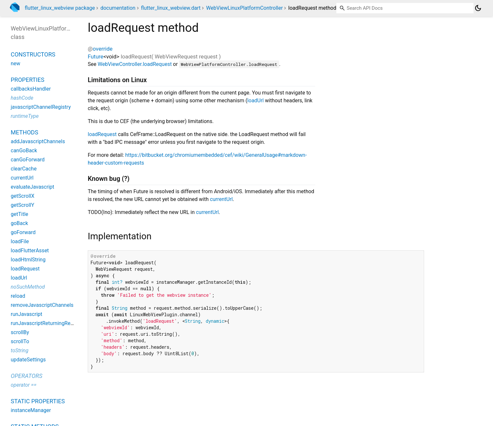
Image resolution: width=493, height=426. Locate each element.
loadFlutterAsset (30, 250)
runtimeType (25, 116)
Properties (27, 79)
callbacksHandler (31, 89)
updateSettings (28, 360)
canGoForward (28, 160)
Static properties (38, 401)
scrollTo (20, 341)
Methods (24, 132)
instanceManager (31, 410)
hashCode (22, 98)
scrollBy (20, 332)
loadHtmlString (28, 260)
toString (19, 350)
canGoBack (24, 150)
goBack (19, 223)
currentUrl (221, 199)
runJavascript (26, 314)
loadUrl (255, 100)
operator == (23, 385)
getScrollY (22, 205)
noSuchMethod (28, 287)
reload (18, 296)
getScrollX (22, 196)
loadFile (20, 241)
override (102, 48)
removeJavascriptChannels (42, 305)
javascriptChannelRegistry (41, 107)
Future (95, 56)
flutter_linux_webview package (60, 8)
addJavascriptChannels (38, 141)
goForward (23, 232)
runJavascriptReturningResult (45, 323)
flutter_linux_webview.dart (171, 8)
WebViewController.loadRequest (134, 64)
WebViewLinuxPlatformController (244, 8)
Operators (26, 375)
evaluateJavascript (32, 187)
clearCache (24, 169)
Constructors (33, 54)
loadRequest (102, 134)
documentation (118, 8)
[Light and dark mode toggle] (478, 8)
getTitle (19, 214)
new (15, 63)
